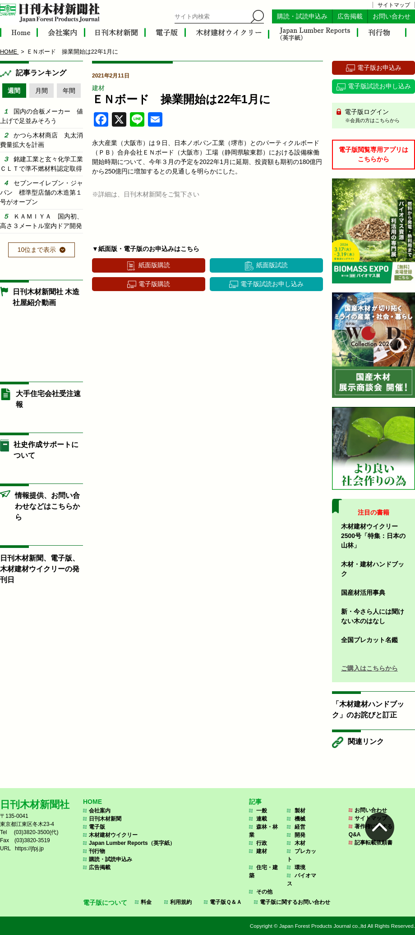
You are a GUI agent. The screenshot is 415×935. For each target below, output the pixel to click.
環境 (300, 867)
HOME (92, 801)
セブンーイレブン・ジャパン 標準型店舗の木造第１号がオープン (41, 192)
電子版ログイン (376, 116)
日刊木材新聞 (105, 819)
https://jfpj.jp (29, 848)
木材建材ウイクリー (113, 835)
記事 (255, 801)
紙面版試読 (272, 265)
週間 (14, 90)
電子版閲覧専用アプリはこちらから (373, 154)
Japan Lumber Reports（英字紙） (132, 843)
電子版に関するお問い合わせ (295, 902)
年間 (69, 90)
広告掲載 (350, 16)
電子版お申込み (379, 67)
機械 (300, 819)
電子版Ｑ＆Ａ (226, 902)
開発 (300, 835)
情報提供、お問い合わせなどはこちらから (47, 506)
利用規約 (181, 902)
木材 (300, 843)
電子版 (97, 827)
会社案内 (100, 810)
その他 (264, 892)
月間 (41, 90)
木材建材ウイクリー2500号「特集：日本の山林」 (373, 536)
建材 (98, 87)
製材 (300, 810)
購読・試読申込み (302, 16)
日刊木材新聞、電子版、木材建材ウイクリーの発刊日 (39, 569)
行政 (261, 843)
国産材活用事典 (363, 592)
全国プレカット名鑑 (369, 639)
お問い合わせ (391, 16)
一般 (261, 810)
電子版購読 (154, 283)
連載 (261, 819)
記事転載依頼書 (373, 842)
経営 (300, 827)
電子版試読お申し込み (272, 283)
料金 (146, 902)
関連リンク (366, 741)
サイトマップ (394, 5)
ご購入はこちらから (369, 668)
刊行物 (97, 851)
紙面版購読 (154, 265)
